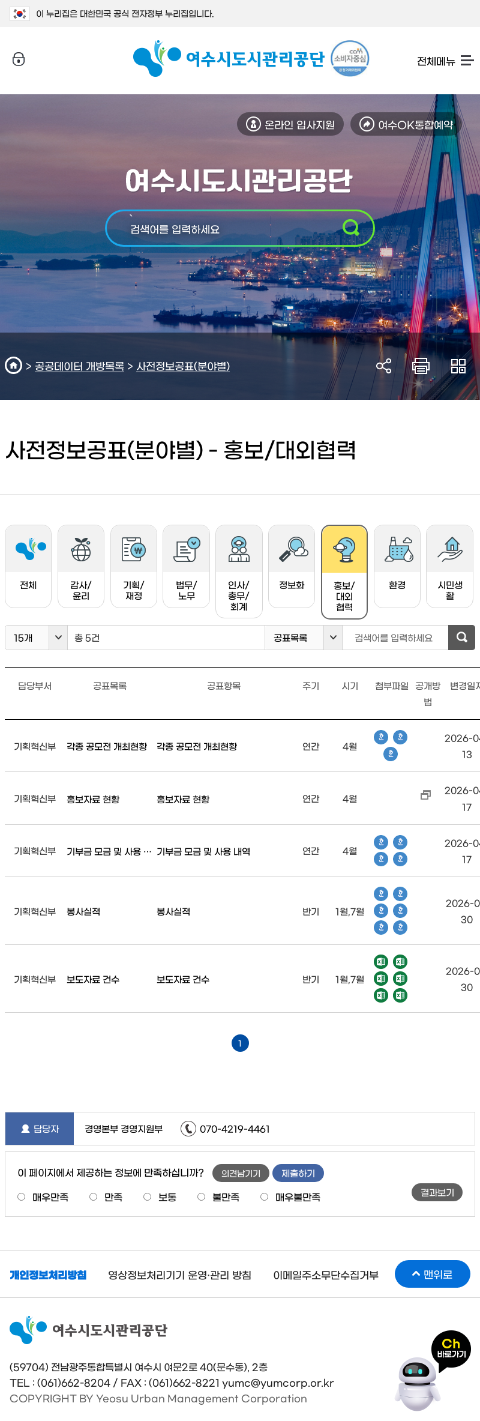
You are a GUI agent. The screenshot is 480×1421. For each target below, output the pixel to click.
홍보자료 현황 (93, 798)
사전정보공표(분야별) (183, 365)
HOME (15, 365)
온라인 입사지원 (300, 124)
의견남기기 (240, 1173)
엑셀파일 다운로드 (381, 962)
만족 (113, 1196)
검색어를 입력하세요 (175, 228)
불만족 (225, 1196)
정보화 (293, 562)
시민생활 (450, 568)
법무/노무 (186, 568)
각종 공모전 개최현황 (107, 745)
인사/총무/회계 (239, 573)
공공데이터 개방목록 (79, 365)
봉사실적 (83, 911)
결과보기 (437, 1191)
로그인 (19, 59)
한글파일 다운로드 (381, 737)
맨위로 (438, 1274)
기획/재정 (133, 568)
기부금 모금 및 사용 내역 (110, 850)
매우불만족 (297, 1196)
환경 (399, 562)
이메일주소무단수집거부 (326, 1274)
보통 (167, 1196)
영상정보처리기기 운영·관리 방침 (179, 1274)
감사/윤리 (81, 568)
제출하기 (298, 1172)
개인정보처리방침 (48, 1274)
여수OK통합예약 (415, 124)
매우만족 (50, 1196)
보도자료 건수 (93, 978)
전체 (31, 562)
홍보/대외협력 (338, 578)
